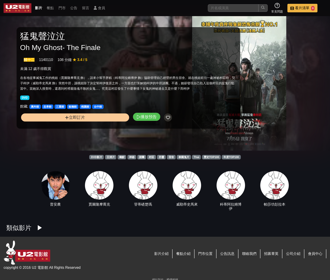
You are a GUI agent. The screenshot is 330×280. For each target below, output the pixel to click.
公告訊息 (227, 254)
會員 (99, 8)
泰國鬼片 (183, 157)
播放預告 (109, 131)
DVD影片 (96, 157)
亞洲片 (111, 157)
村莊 (151, 157)
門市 (62, 8)
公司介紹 (293, 254)
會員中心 (315, 254)
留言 (85, 8)
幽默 (122, 157)
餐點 (50, 8)
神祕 (132, 157)
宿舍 (171, 157)
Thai (196, 157)
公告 (73, 8)
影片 (38, 8)
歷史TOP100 (211, 157)
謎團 (141, 157)
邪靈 (161, 157)
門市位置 (205, 254)
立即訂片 (56, 132)
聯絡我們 (249, 254)
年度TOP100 (231, 157)
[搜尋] (233, 8)
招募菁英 (271, 254)
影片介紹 (161, 254)
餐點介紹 (183, 254)
